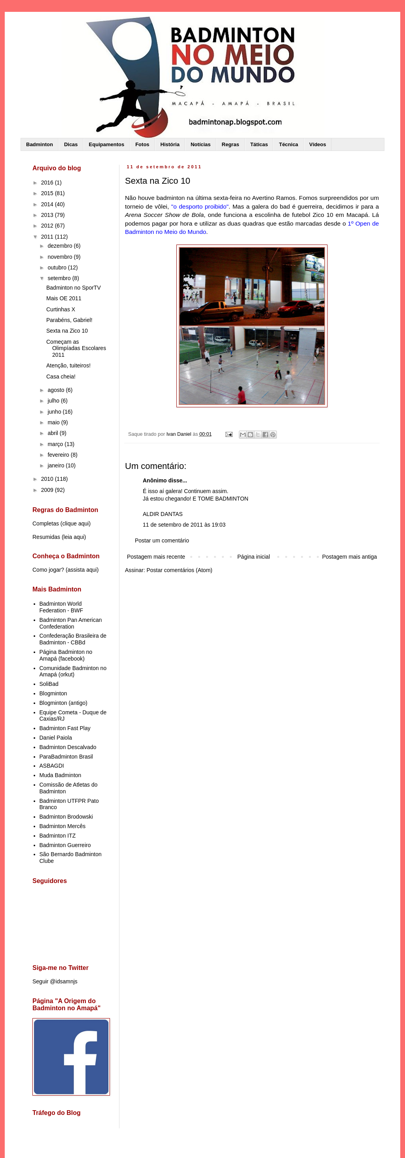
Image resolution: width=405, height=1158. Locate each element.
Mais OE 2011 (63, 298)
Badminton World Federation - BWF (61, 607)
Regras (230, 144)
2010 (48, 479)
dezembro (60, 246)
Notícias (201, 144)
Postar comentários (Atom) (179, 570)
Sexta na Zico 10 (67, 331)
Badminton (39, 144)
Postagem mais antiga (349, 557)
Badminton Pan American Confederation (71, 623)
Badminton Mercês (63, 826)
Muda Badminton (60, 775)
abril (53, 433)
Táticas (259, 144)
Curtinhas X (60, 309)
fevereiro (58, 455)
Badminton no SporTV (73, 287)
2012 (48, 225)
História (170, 144)
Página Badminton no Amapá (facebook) (66, 655)
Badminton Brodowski (66, 816)
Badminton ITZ (58, 835)
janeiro (56, 465)
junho (54, 412)
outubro (57, 267)
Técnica (288, 144)
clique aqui (75, 523)
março (55, 444)
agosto (56, 390)
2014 (48, 204)
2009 (48, 490)
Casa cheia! (61, 376)
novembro (60, 257)
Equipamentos (107, 144)
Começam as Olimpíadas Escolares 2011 (76, 348)
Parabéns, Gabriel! (69, 320)
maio (54, 422)
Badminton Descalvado (68, 747)
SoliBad (49, 684)
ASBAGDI (52, 766)
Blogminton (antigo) (63, 703)
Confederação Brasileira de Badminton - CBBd (73, 639)
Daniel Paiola (56, 737)
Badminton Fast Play (65, 728)
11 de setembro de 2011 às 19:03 (184, 525)
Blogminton (53, 693)
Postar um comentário (162, 540)
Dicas (71, 144)
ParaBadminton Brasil (66, 756)
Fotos (142, 144)
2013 (48, 215)
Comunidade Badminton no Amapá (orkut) (73, 671)
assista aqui (82, 570)
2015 (48, 193)
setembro (59, 278)
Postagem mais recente (156, 557)
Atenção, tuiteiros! (68, 365)
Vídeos (317, 144)
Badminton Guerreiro (65, 845)
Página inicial (253, 557)
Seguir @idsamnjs (55, 981)
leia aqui (74, 537)
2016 (48, 182)
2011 (48, 236)
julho (54, 400)
